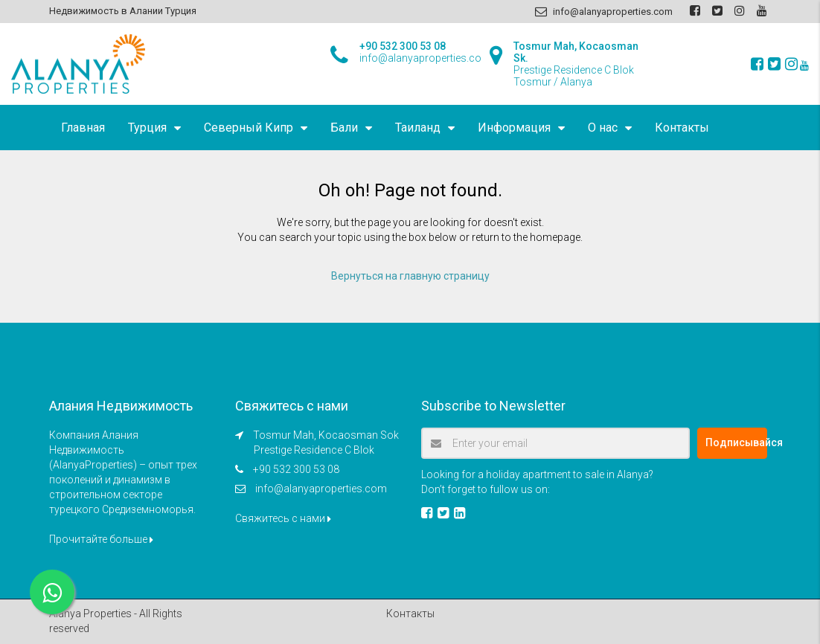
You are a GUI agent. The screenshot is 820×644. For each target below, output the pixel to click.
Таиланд (418, 127)
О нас (603, 127)
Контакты (682, 127)
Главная (83, 127)
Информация (514, 127)
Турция (147, 127)
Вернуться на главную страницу (410, 276)
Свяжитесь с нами (283, 518)
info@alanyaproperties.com (321, 489)
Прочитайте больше (101, 539)
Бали (344, 127)
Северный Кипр (248, 127)
